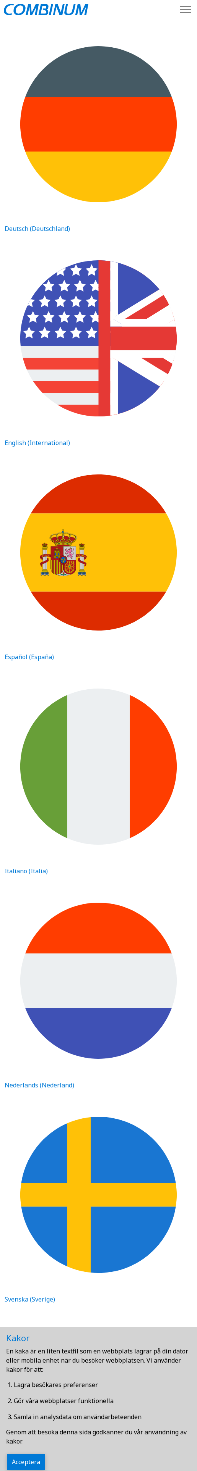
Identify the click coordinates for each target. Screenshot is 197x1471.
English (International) (37, 443)
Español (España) (29, 657)
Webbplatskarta (26, 1376)
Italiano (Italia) (26, 871)
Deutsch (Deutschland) (37, 228)
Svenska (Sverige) (30, 1299)
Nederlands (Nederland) (39, 1085)
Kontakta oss (22, 1391)
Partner (16, 1406)
